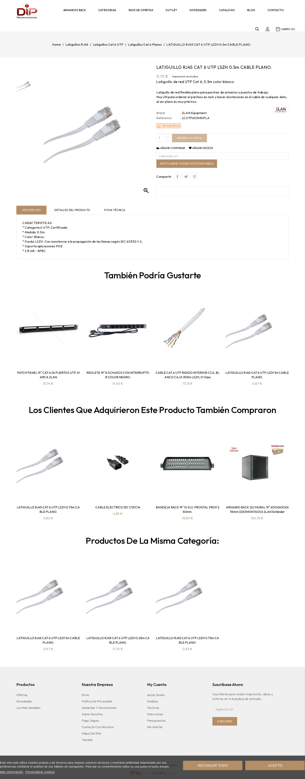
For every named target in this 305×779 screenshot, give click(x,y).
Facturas (153, 708)
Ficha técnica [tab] (114, 210)
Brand (160, 113)
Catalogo (227, 10)
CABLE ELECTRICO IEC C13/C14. (118, 507)
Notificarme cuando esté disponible (186, 163)
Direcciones (155, 714)
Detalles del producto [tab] (72, 210)
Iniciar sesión (156, 695)
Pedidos (152, 701)
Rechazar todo (213, 766)
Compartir (177, 176)
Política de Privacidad (97, 701)
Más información (11, 772)
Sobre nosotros (92, 714)
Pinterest (194, 176)
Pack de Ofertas (141, 10)
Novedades (198, 10)
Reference (164, 118)
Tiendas (87, 740)
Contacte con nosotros (98, 727)
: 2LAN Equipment (194, 113)
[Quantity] (161, 138)
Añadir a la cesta (189, 138)
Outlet (171, 10)
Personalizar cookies (40, 772)
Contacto (275, 10)
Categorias (107, 10)
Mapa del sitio (91, 733)
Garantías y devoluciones (99, 708)
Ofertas (21, 695)
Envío (85, 695)
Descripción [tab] (31, 210)
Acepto (275, 766)
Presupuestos (156, 720)
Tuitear (185, 176)
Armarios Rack (74, 10)
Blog (251, 10)
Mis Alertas (154, 727)
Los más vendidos (28, 708)
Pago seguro (90, 720)
